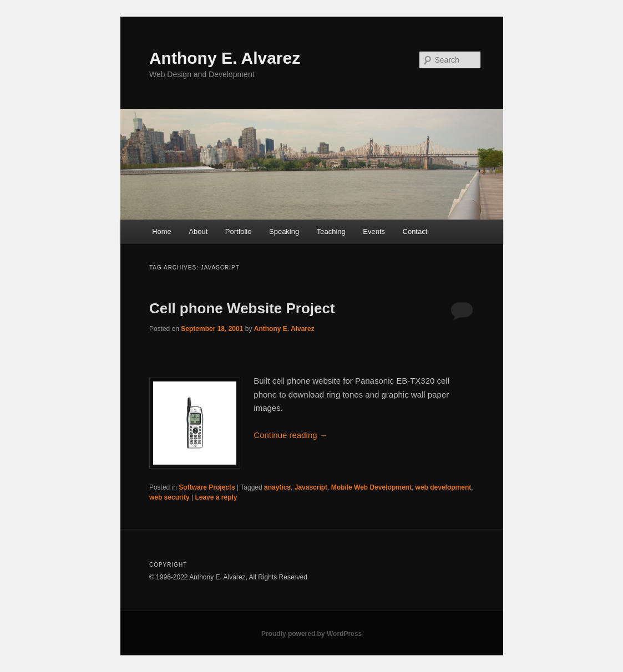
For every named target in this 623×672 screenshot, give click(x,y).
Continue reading (290, 435)
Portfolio (238, 231)
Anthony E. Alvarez (224, 58)
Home (161, 231)
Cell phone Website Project (242, 308)
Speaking (284, 231)
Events (374, 231)
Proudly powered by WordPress (311, 634)
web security (169, 497)
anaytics (277, 487)
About (198, 231)
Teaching (331, 231)
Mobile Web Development (371, 487)
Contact (415, 231)
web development (444, 487)
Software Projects (207, 487)
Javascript (311, 487)
